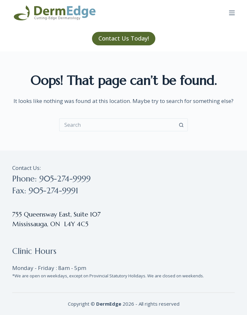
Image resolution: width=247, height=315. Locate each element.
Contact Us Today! (123, 38)
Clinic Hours (34, 251)
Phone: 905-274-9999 (51, 179)
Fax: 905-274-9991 (45, 191)
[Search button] (181, 124)
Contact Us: (26, 167)
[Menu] (232, 13)
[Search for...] (117, 124)
